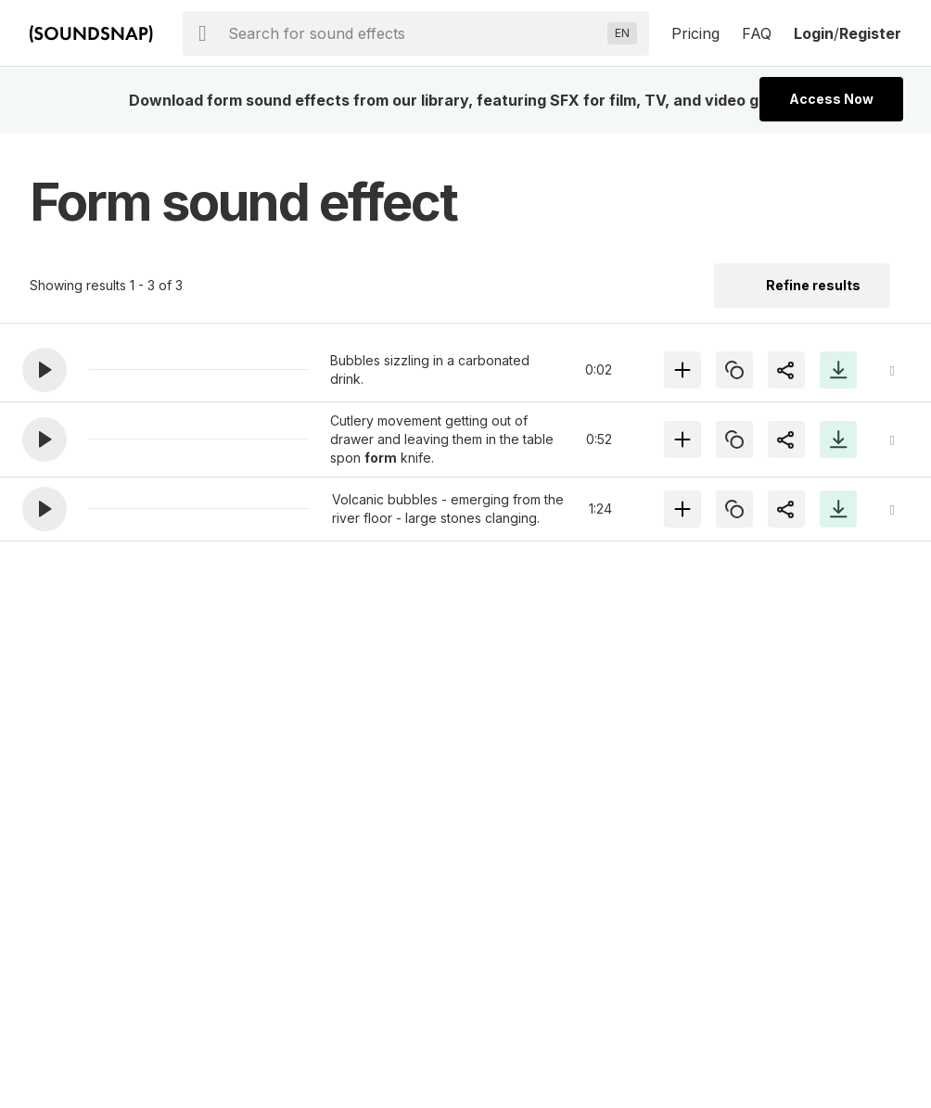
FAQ (757, 33)
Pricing (695, 33)
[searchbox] (414, 33)
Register (870, 33)
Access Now (831, 99)
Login (814, 33)
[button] (44, 370)
